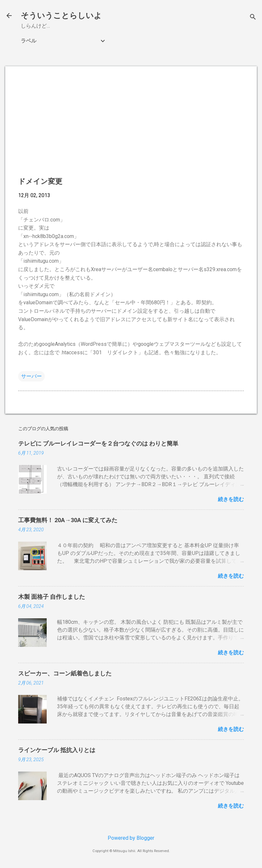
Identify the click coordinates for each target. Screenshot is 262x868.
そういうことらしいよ (61, 15)
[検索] (253, 18)
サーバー (31, 376)
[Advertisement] (131, 124)
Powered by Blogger (131, 838)
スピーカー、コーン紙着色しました (65, 673)
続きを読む (231, 499)
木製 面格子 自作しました (51, 596)
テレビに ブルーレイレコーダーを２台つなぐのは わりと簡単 (98, 443)
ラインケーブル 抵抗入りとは (56, 750)
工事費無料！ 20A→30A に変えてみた (67, 520)
